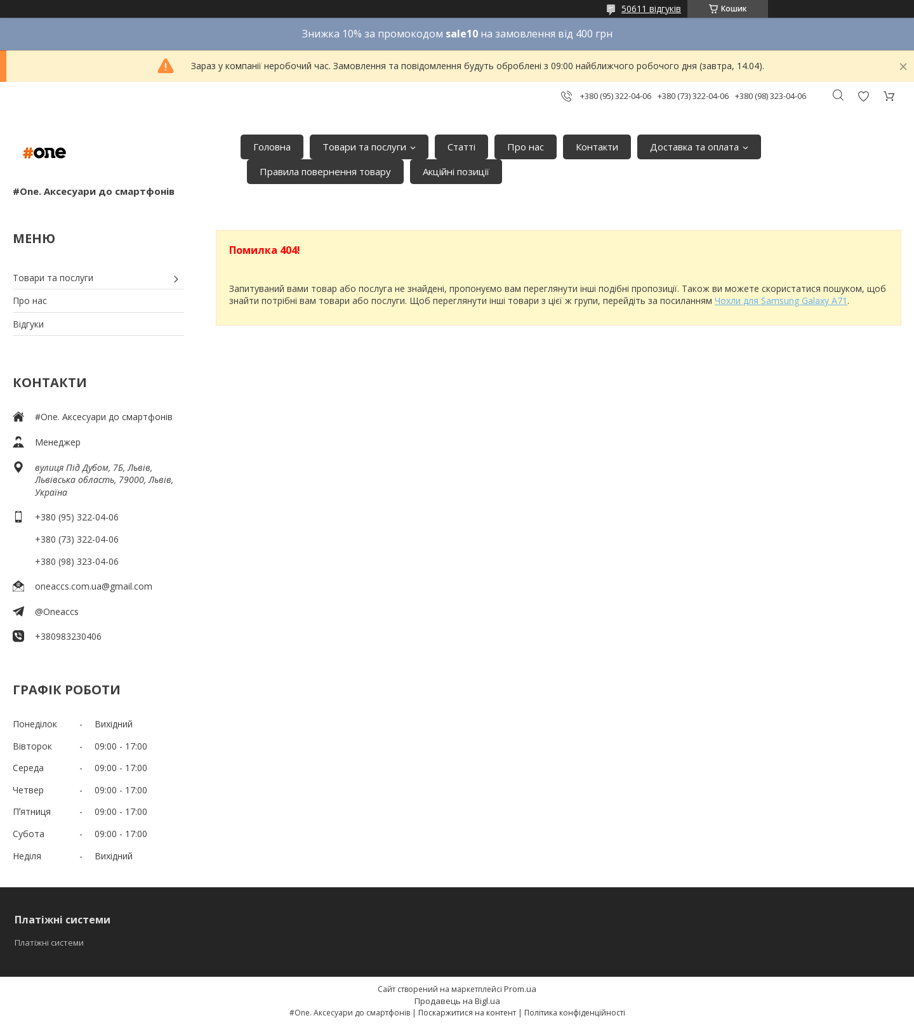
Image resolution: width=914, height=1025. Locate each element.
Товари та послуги (364, 146)
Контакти (597, 146)
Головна (272, 146)
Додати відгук (863, 96)
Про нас (525, 146)
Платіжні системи (49, 942)
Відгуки (28, 324)
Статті (461, 146)
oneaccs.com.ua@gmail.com (93, 586)
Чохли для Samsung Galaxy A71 (781, 300)
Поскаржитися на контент (467, 1012)
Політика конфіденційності (574, 1012)
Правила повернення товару (325, 171)
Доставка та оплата (694, 146)
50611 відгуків (651, 9)
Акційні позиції (456, 171)
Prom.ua (520, 989)
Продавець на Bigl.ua (457, 1001)
